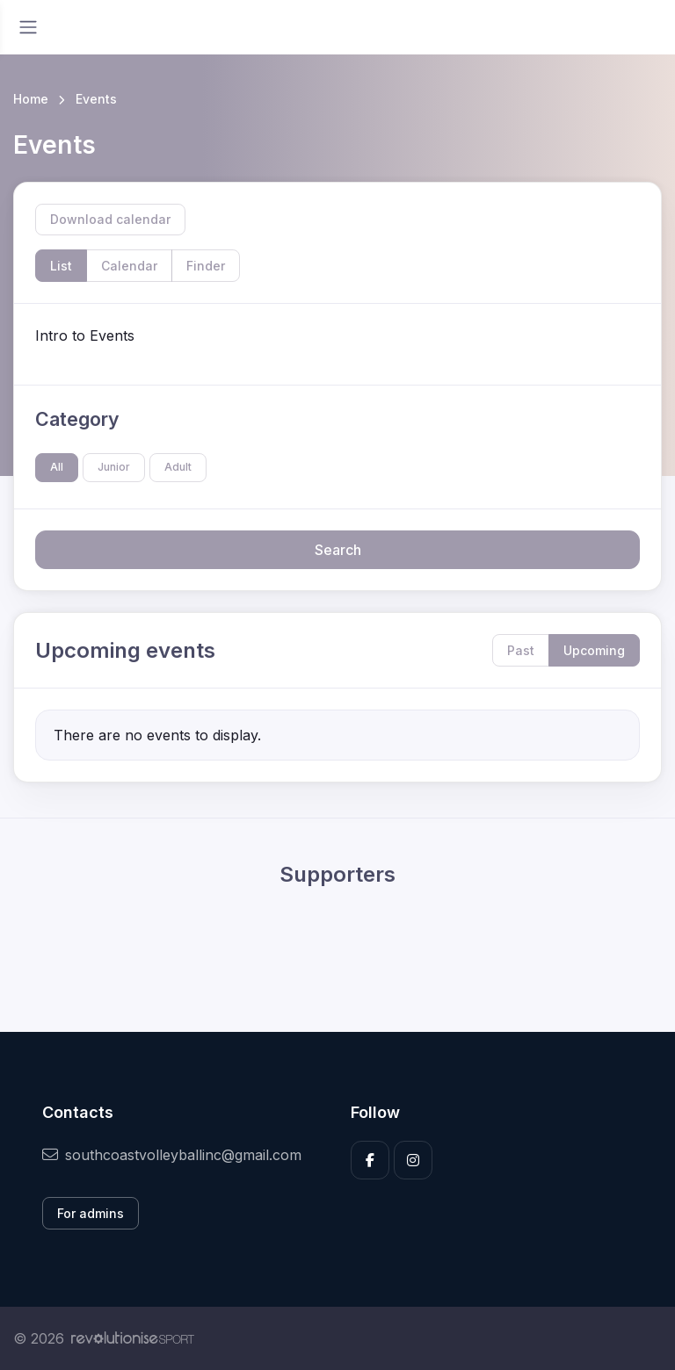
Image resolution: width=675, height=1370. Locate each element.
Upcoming (594, 650)
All (56, 466)
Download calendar (110, 219)
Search (338, 550)
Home (30, 98)
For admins (90, 1213)
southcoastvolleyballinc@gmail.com (171, 1155)
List (61, 265)
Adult (178, 466)
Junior (114, 466)
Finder (205, 265)
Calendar (129, 265)
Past (520, 650)
